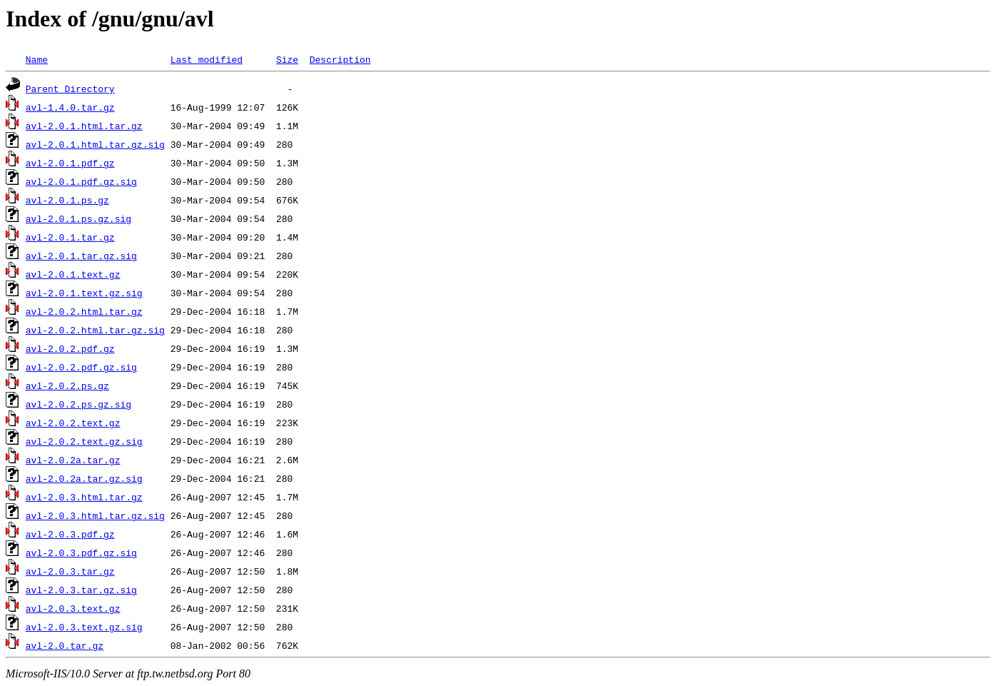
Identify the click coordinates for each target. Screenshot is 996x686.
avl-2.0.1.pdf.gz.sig (81, 181)
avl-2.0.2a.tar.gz (73, 459)
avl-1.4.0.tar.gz (70, 107)
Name (37, 59)
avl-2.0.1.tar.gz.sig (81, 255)
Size (287, 59)
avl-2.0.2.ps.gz (67, 385)
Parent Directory (70, 88)
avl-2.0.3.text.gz (73, 608)
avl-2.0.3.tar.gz (70, 571)
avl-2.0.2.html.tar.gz (84, 311)
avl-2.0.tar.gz (64, 645)
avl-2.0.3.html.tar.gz (84, 496)
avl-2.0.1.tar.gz (70, 237)
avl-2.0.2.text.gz (73, 422)
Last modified (207, 59)
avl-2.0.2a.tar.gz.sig (84, 478)
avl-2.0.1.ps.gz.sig (78, 218)
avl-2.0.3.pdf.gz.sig (81, 552)
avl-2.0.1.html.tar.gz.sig (95, 144)
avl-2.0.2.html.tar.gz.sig (95, 329)
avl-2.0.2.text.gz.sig (84, 441)
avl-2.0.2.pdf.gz (70, 348)
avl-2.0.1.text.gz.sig (84, 292)
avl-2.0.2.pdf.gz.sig (81, 366)
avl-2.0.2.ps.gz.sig (78, 404)
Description (340, 59)
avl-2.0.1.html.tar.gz (84, 125)
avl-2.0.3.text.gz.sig (84, 626)
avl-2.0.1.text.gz (73, 274)
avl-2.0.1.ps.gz (67, 199)
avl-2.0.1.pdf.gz (70, 162)
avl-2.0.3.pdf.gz (70, 534)
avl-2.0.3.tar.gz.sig (81, 589)
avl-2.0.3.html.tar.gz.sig (95, 515)
